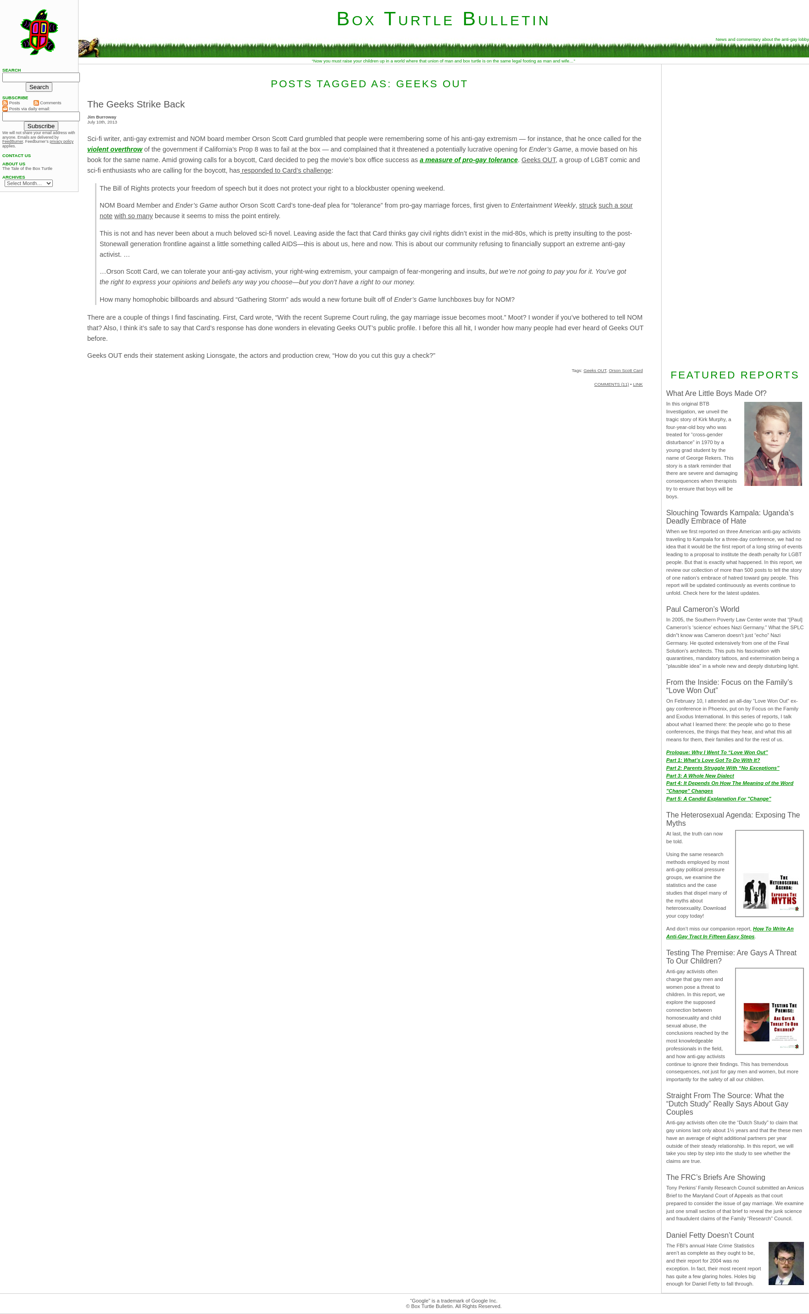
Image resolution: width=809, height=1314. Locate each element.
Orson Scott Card (626, 370)
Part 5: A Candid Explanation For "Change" (718, 798)
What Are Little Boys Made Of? (716, 393)
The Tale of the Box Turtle (27, 168)
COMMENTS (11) (611, 384)
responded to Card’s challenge (285, 170)
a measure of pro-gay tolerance (469, 160)
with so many (133, 216)
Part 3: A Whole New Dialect (700, 775)
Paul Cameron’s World (702, 609)
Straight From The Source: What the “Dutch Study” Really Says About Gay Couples (727, 1104)
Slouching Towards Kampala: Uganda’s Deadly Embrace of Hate (730, 517)
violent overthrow (114, 149)
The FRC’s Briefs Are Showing (715, 1177)
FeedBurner (12, 141)
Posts (11, 103)
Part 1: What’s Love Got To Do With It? (713, 760)
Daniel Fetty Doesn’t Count (710, 1235)
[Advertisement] (735, 215)
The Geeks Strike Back (136, 104)
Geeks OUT (539, 160)
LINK (638, 384)
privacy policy (61, 141)
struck (587, 205)
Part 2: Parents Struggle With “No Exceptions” (723, 768)
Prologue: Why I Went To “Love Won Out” (717, 752)
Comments (48, 103)
